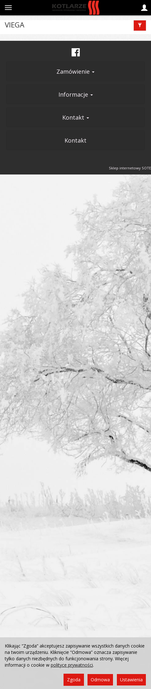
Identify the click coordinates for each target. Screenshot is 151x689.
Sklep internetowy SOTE (130, 168)
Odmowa (100, 680)
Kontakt (75, 117)
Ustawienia (131, 680)
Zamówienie (75, 71)
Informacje (75, 94)
